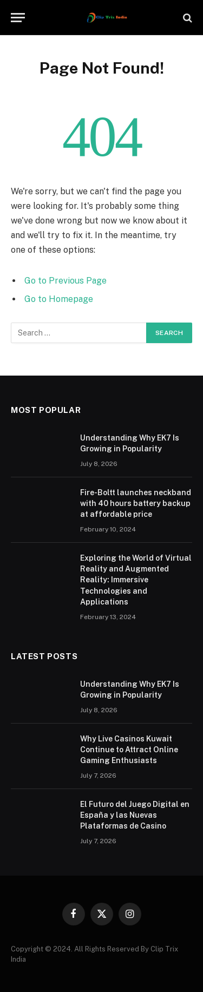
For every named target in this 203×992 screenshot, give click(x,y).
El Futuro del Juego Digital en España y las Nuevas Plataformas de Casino (134, 815)
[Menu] (18, 17)
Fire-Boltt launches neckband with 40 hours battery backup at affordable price (135, 503)
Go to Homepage (58, 299)
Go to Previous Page (65, 280)
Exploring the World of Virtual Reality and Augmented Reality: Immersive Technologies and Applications (136, 580)
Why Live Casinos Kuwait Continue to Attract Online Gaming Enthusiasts (129, 749)
